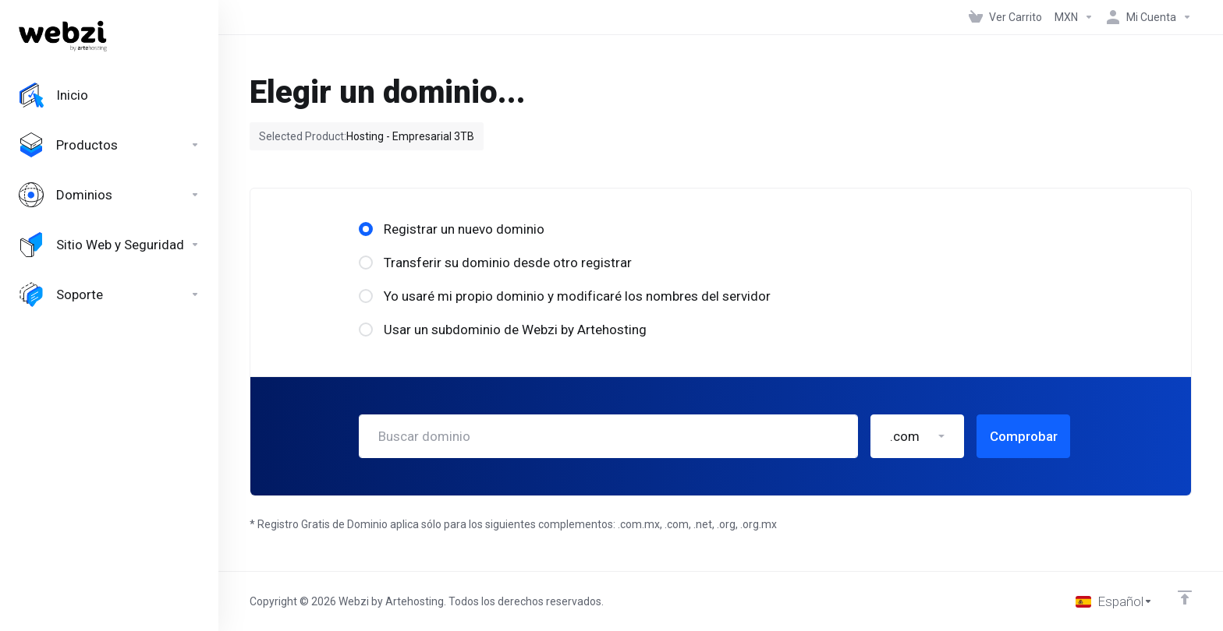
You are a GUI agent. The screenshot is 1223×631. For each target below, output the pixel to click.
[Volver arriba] (1184, 597)
